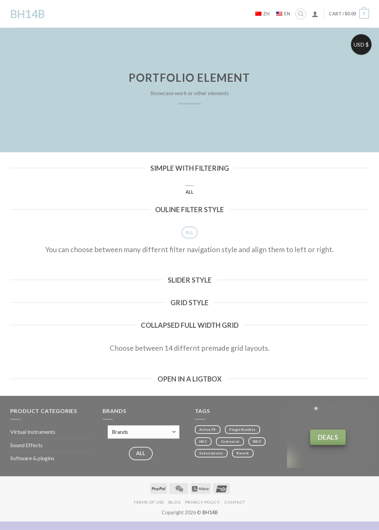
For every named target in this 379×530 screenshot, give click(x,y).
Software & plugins (32, 458)
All (190, 192)
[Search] (300, 14)
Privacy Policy (202, 502)
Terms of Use (149, 502)
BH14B (27, 14)
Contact (234, 502)
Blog (174, 502)
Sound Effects (26, 445)
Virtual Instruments (32, 431)
